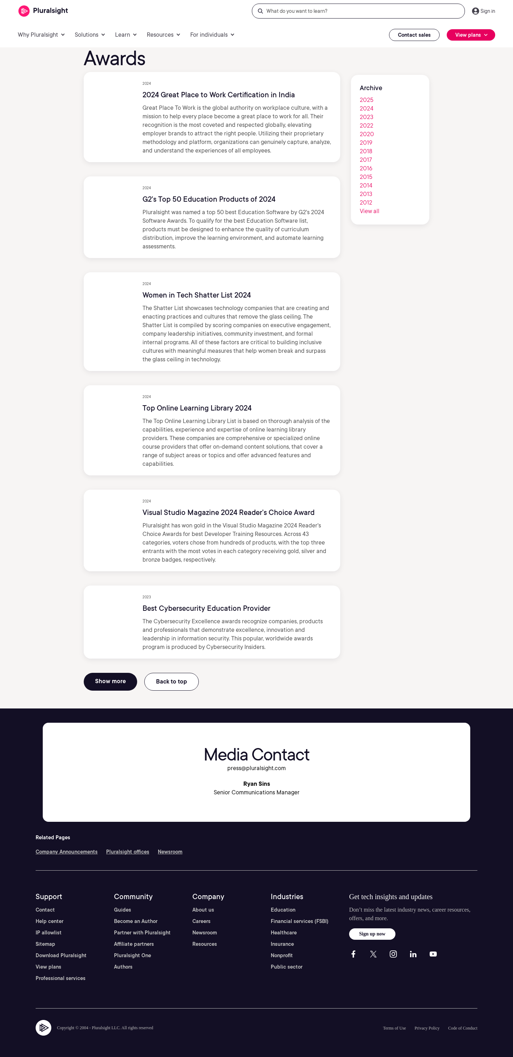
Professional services (61, 978)
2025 (366, 100)
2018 (366, 151)
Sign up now (372, 934)
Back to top (171, 681)
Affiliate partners (134, 944)
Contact (45, 910)
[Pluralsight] (43, 11)
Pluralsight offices (127, 852)
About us (203, 910)
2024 (366, 108)
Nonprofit (282, 955)
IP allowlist (49, 932)
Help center (49, 921)
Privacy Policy (427, 1028)
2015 (366, 177)
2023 (366, 117)
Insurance (282, 944)
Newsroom (170, 852)
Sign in (488, 11)
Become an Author (135, 921)
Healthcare (284, 932)
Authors (123, 967)
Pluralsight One (132, 955)
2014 (366, 185)
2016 (366, 168)
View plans (48, 967)
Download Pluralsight (61, 955)
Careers (201, 921)
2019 (366, 142)
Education (283, 910)
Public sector (286, 967)
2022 (366, 125)
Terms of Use (394, 1028)
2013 (366, 194)
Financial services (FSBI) (299, 921)
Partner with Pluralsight (142, 932)
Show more (110, 681)
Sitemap (45, 944)
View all (369, 211)
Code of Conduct (462, 1028)
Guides (122, 910)
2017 (366, 159)
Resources (204, 944)
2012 (366, 202)
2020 (367, 134)
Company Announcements (67, 852)
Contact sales (414, 35)
